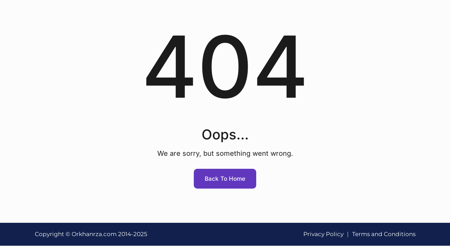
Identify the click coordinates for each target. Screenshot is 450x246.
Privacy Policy (323, 234)
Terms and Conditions (384, 234)
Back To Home (225, 178)
